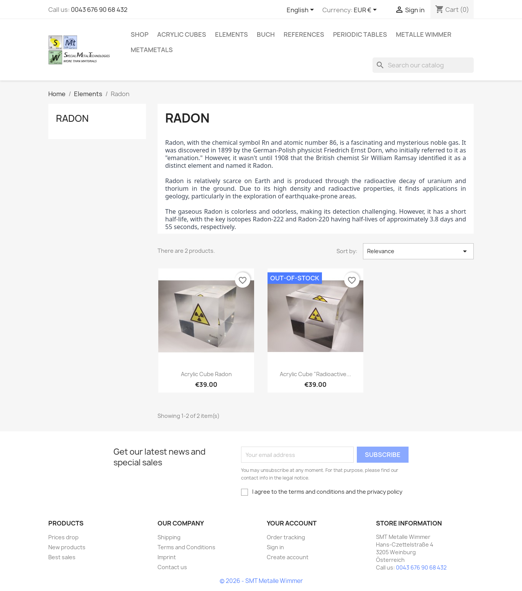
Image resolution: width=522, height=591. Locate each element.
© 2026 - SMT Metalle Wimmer (261, 581)
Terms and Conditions (186, 547)
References (304, 34)
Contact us (172, 567)
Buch (266, 34)
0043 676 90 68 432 (99, 9)
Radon (72, 118)
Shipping (169, 537)
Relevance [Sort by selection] (418, 251)
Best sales (62, 557)
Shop (139, 34)
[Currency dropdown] (366, 10)
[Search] (423, 65)
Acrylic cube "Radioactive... (315, 374)
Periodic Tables (360, 34)
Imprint (167, 557)
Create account (288, 557)
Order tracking (286, 537)
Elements (231, 34)
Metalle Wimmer (423, 34)
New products (66, 547)
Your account (292, 523)
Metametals (152, 50)
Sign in (275, 547)
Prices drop (63, 537)
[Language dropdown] (302, 10)
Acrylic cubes (181, 34)
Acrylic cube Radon (206, 374)
